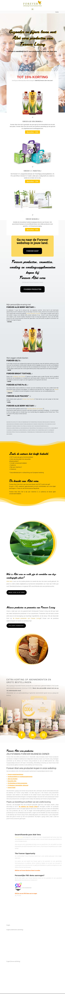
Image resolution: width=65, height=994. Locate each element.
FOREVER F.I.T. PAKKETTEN (32, 171)
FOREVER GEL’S (13, 361)
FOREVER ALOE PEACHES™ (18, 396)
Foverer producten (32, 289)
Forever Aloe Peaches (28, 399)
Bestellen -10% (32, 132)
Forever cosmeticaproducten (15, 774)
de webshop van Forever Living (28, 806)
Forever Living (18, 837)
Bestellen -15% (32, 181)
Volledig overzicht (16, 625)
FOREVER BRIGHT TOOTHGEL (19, 373)
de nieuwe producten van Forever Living (26, 618)
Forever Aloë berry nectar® (33, 313)
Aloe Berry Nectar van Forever (35, 408)
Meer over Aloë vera (17, 592)
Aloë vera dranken (12, 778)
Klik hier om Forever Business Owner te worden (27, 870)
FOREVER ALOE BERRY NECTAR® (20, 307)
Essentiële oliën (12, 781)
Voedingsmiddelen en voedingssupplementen (20, 776)
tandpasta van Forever (19, 376)
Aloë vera (9, 581)
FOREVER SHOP (32, 251)
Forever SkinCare (32, 219)
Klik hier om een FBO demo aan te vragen (26, 893)
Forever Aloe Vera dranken (32, 121)
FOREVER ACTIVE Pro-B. (17, 385)
